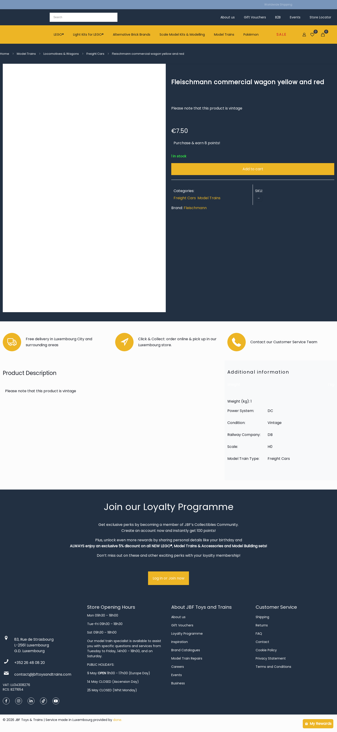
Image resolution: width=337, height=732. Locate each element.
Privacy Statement (271, 658)
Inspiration (179, 642)
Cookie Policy (266, 650)
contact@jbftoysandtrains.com (42, 674)
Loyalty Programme (187, 633)
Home (4, 54)
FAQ (259, 633)
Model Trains (26, 54)
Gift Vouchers (182, 625)
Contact (262, 642)
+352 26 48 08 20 (29, 662)
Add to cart (253, 169)
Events (176, 675)
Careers (177, 666)
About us (178, 617)
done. (117, 720)
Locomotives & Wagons (61, 54)
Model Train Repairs (186, 658)
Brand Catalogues (185, 650)
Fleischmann (195, 207)
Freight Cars (95, 54)
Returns (262, 625)
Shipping (262, 617)
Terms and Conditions (273, 666)
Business (178, 683)
